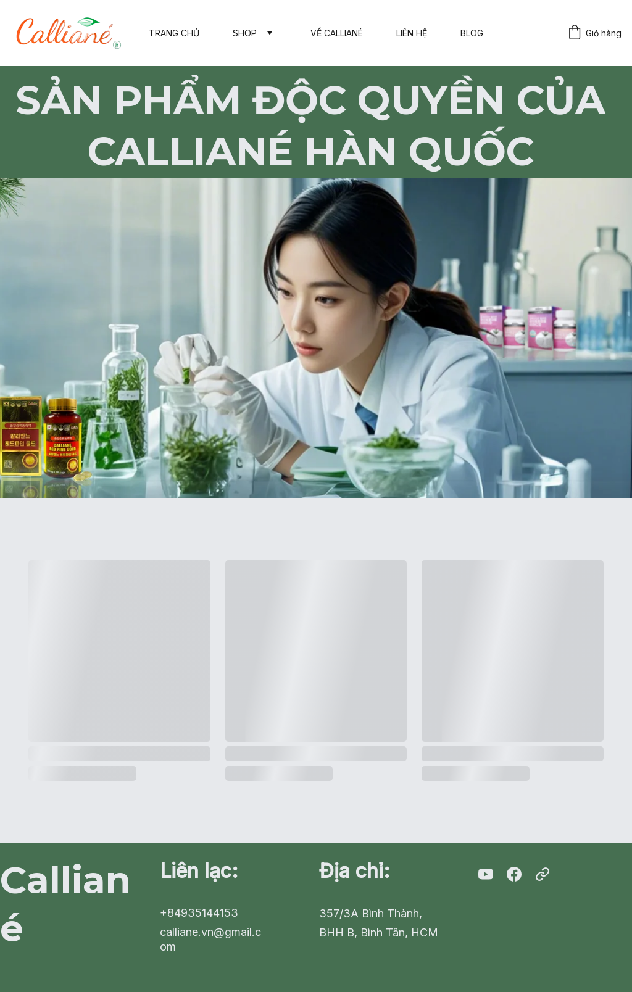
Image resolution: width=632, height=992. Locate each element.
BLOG (471, 33)
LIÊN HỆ (411, 33)
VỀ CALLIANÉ (336, 33)
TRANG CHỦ (174, 33)
